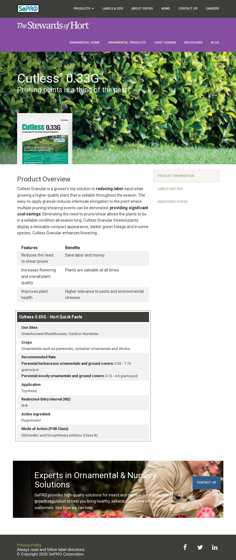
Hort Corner (165, 42)
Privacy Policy (29, 545)
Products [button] (84, 8)
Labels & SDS (112, 8)
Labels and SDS (170, 189)
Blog (215, 42)
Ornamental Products (127, 42)
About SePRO (142, 8)
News (165, 8)
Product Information (176, 176)
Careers (212, 8)
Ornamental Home (84, 42)
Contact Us (188, 8)
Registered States (173, 202)
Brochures (193, 42)
